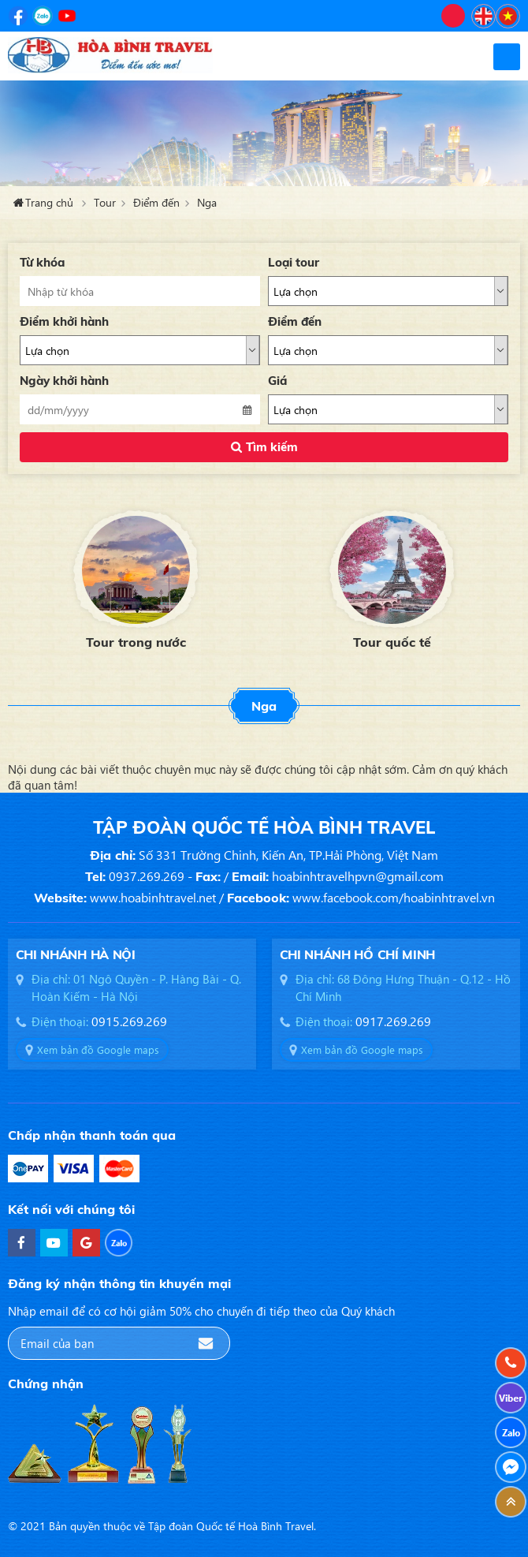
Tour (105, 202)
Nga (207, 202)
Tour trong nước (136, 642)
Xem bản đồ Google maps (98, 1049)
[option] (136, 578)
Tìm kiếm (272, 446)
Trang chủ (49, 202)
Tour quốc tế (392, 642)
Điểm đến (156, 202)
